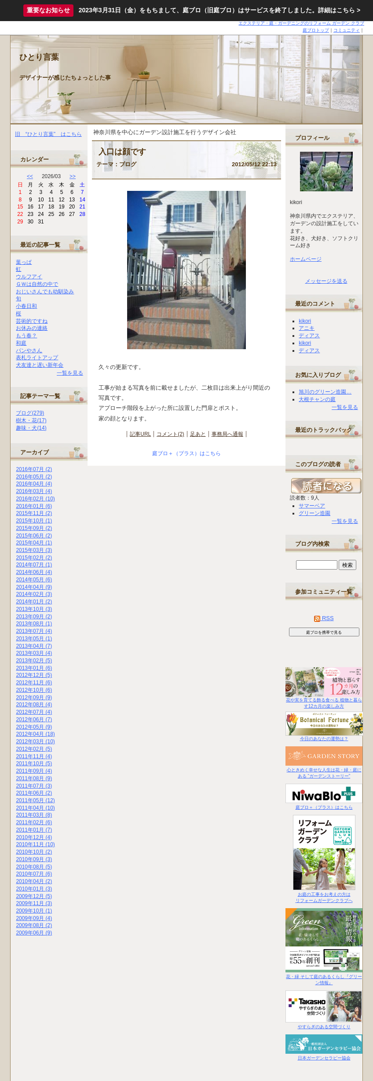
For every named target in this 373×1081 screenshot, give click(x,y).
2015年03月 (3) (34, 550)
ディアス (309, 335)
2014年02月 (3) (34, 594)
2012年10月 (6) (34, 690)
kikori (305, 321)
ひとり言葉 (39, 57)
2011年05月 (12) (35, 800)
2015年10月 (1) (34, 521)
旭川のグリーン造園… (325, 392)
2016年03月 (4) (34, 491)
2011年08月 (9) (34, 778)
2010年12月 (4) (34, 837)
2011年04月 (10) (35, 808)
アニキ (306, 328)
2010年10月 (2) (34, 852)
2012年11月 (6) (34, 682)
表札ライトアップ (37, 357)
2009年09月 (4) (34, 918)
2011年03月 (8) (34, 815)
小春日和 (26, 306)
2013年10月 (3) (34, 609)
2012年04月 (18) (35, 734)
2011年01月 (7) (34, 830)
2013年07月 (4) (34, 631)
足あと (198, 434)
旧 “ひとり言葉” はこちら (48, 134)
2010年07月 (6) (34, 874)
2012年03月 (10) (35, 741)
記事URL (140, 434)
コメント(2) (170, 434)
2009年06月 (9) (34, 933)
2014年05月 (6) (34, 580)
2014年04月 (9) (34, 587)
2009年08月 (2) (34, 925)
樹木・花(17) (31, 420)
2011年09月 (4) (34, 771)
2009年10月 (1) (34, 911)
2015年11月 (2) (34, 513)
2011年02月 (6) (34, 822)
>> (72, 176)
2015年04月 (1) (34, 543)
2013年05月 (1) (34, 638)
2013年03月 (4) (34, 653)
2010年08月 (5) (34, 867)
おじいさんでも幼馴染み (45, 292)
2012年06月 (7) (34, 719)
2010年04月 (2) (34, 881)
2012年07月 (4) (34, 712)
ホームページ (306, 259)
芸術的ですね (32, 321)
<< (30, 176)
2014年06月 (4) (34, 572)
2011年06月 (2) (34, 793)
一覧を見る (70, 373)
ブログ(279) (30, 413)
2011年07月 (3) (34, 786)
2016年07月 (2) (34, 469)
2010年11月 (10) (35, 844)
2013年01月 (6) (34, 668)
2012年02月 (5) (34, 749)
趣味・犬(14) (31, 428)
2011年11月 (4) (34, 756)
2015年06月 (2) (34, 536)
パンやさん (29, 350)
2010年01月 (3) (34, 889)
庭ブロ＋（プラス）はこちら (186, 453)
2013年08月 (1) (34, 624)
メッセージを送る (326, 281)
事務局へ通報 (227, 434)
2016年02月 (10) (35, 499)
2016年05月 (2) (34, 477)
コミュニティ (346, 30)
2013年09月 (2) (34, 617)
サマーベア (312, 506)
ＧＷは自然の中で (37, 284)
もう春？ (26, 335)
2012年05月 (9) (34, 727)
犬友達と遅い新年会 (39, 365)
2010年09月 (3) (34, 859)
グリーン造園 (314, 513)
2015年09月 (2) (34, 528)
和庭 (21, 343)
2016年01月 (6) (34, 506)
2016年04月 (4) (34, 484)
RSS (323, 618)
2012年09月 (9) (34, 697)
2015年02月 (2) (34, 558)
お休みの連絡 (32, 328)
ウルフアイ (29, 277)
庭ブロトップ (316, 30)
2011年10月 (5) (34, 763)
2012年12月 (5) (34, 675)
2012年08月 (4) (34, 704)
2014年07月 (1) (34, 565)
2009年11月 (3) (34, 903)
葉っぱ (24, 262)
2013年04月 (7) (34, 646)
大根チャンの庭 (317, 399)
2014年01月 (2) (34, 602)
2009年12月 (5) (34, 896)
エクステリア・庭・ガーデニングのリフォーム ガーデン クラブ (301, 23)
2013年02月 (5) (34, 660)
